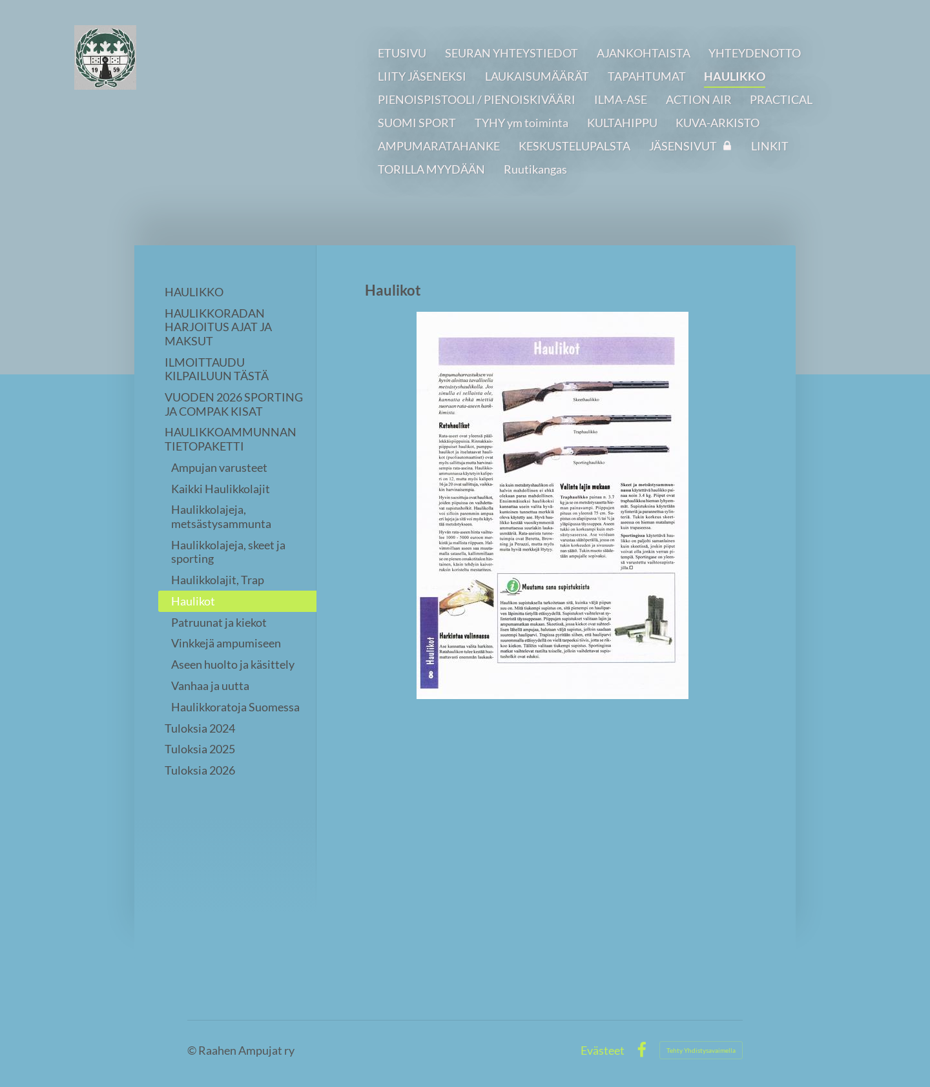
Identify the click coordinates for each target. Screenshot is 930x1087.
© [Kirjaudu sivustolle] (192, 1050)
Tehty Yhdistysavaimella (701, 1050)
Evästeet (603, 1050)
